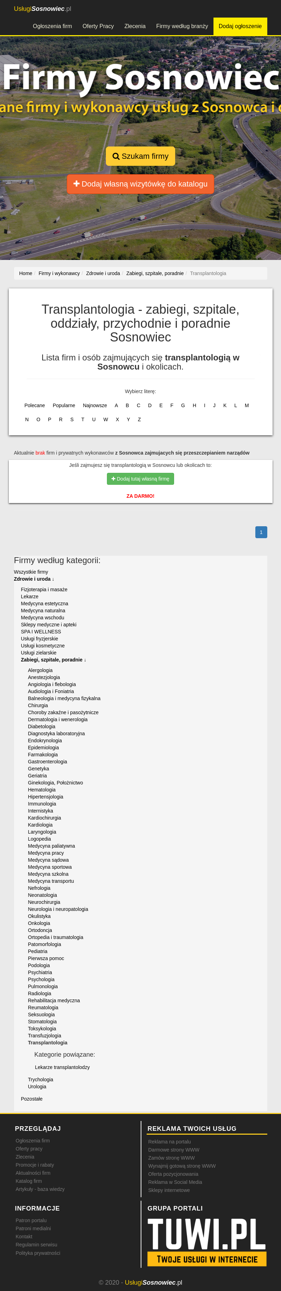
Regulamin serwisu (36, 1244)
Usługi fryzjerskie (39, 638)
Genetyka (38, 768)
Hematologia (42, 790)
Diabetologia (42, 726)
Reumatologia (43, 1007)
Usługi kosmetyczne (43, 645)
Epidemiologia (43, 747)
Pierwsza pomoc (46, 958)
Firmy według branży (182, 26)
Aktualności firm (33, 1173)
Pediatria (37, 951)
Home (25, 273)
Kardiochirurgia (44, 818)
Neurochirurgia (44, 902)
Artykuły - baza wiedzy (40, 1189)
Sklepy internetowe (169, 1190)
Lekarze (30, 596)
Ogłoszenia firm (52, 26)
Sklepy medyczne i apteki (49, 624)
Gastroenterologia (47, 761)
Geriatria (37, 775)
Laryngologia (42, 832)
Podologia (39, 965)
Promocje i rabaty (35, 1165)
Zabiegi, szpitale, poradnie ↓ (54, 660)
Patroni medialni (33, 1228)
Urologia (37, 1086)
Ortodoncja (40, 930)
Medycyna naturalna (43, 610)
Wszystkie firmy (31, 572)
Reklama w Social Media (175, 1182)
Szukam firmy (140, 156)
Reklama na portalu (169, 1142)
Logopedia (39, 839)
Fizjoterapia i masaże (44, 589)
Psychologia (41, 979)
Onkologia (39, 923)
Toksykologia (42, 1028)
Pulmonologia (43, 986)
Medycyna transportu (51, 881)
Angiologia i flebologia (52, 684)
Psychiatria (40, 972)
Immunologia (42, 804)
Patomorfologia (44, 944)
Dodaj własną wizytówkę (140, 184)
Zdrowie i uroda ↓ (34, 579)
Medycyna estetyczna (45, 603)
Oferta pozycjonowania (173, 1174)
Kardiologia (40, 825)
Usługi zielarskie (39, 653)
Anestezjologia (44, 677)
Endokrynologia (45, 740)
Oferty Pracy (98, 26)
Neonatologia (42, 895)
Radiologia (39, 993)
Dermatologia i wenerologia (58, 719)
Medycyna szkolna (48, 874)
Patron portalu (31, 1220)
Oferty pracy (29, 1149)
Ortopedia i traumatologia (55, 937)
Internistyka (40, 811)
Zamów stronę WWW (171, 1158)
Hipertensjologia (45, 797)
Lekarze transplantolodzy (62, 1067)
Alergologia (40, 670)
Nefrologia (39, 888)
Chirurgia (38, 705)
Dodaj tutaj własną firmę (140, 479)
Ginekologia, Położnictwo (55, 782)
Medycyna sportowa (50, 867)
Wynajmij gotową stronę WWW (182, 1166)
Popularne (64, 405)
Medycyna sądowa (48, 860)
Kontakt (24, 1236)
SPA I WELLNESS (41, 631)
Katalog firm (29, 1181)
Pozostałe (32, 1099)
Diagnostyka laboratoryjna (56, 733)
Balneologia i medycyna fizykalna (64, 698)
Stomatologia (42, 1021)
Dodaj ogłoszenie (240, 26)
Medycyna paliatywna (51, 846)
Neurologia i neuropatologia (58, 909)
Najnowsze (95, 405)
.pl (42, 8)
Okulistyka (39, 916)
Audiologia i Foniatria (51, 691)
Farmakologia (43, 754)
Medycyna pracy (46, 853)
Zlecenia (135, 26)
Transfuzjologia (44, 1035)
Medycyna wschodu (42, 617)
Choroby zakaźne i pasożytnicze (63, 712)
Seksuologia (41, 1014)
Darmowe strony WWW (173, 1150)
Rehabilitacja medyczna (54, 1000)
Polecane (35, 405)
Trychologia (40, 1079)
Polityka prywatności (38, 1253)
